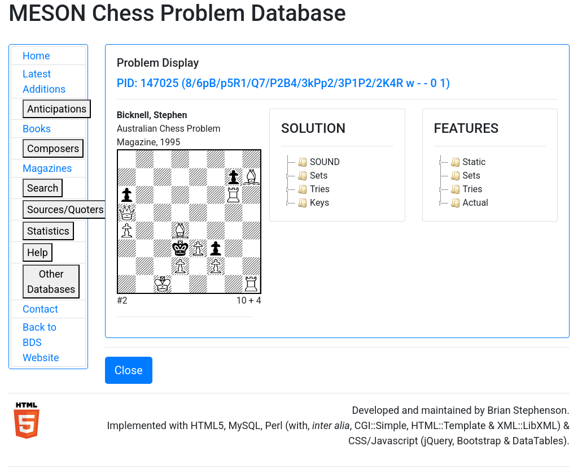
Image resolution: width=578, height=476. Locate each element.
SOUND (317, 162)
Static (467, 162)
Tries (312, 189)
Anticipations (56, 109)
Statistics (48, 231)
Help (37, 252)
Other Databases (51, 281)
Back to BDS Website (41, 342)
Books (37, 129)
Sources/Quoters (65, 209)
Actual (468, 203)
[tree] (337, 182)
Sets (311, 176)
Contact (40, 309)
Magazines (47, 168)
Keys (312, 203)
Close (129, 370)
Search (42, 188)
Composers (53, 148)
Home (36, 56)
